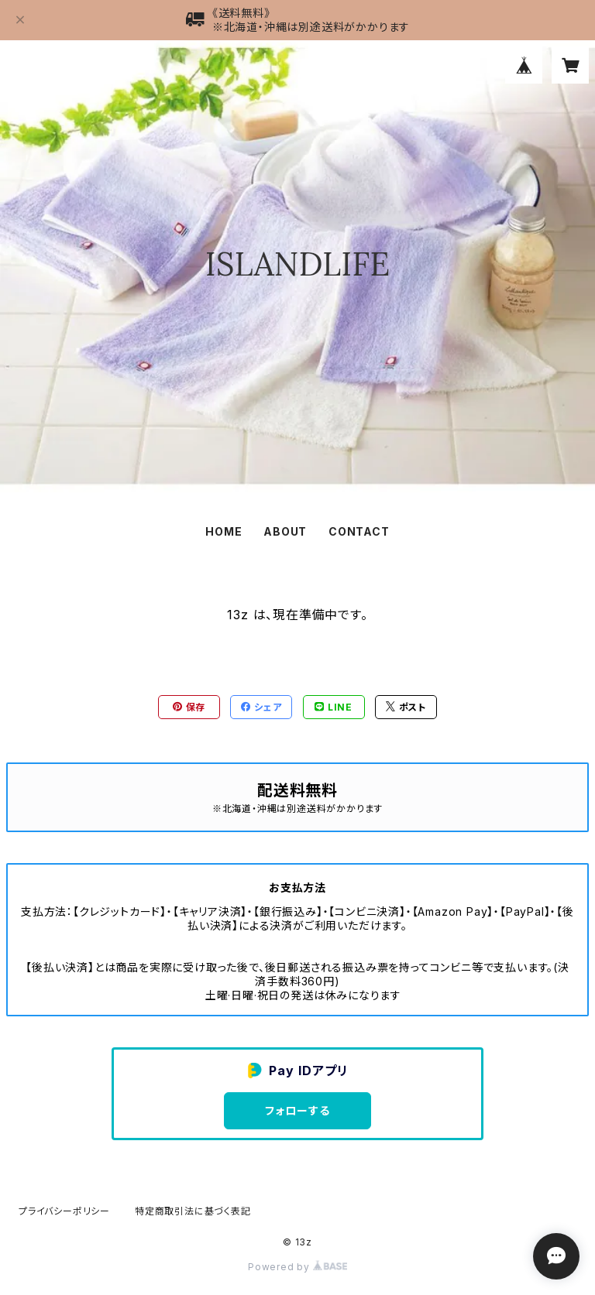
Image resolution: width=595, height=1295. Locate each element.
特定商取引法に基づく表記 (193, 1211)
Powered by (297, 1267)
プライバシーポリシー (64, 1211)
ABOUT (285, 531)
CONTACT (359, 531)
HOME (223, 531)
